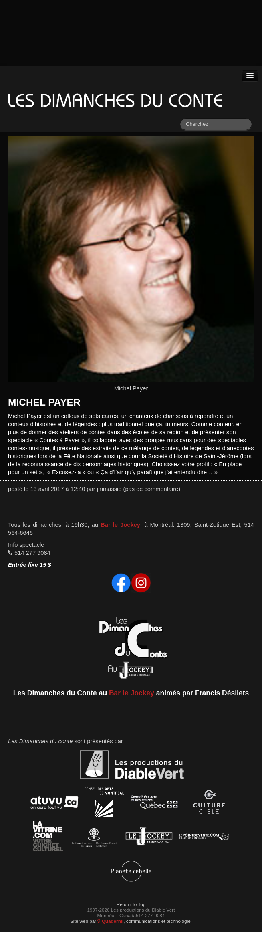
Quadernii (110, 921)
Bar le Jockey (120, 525)
